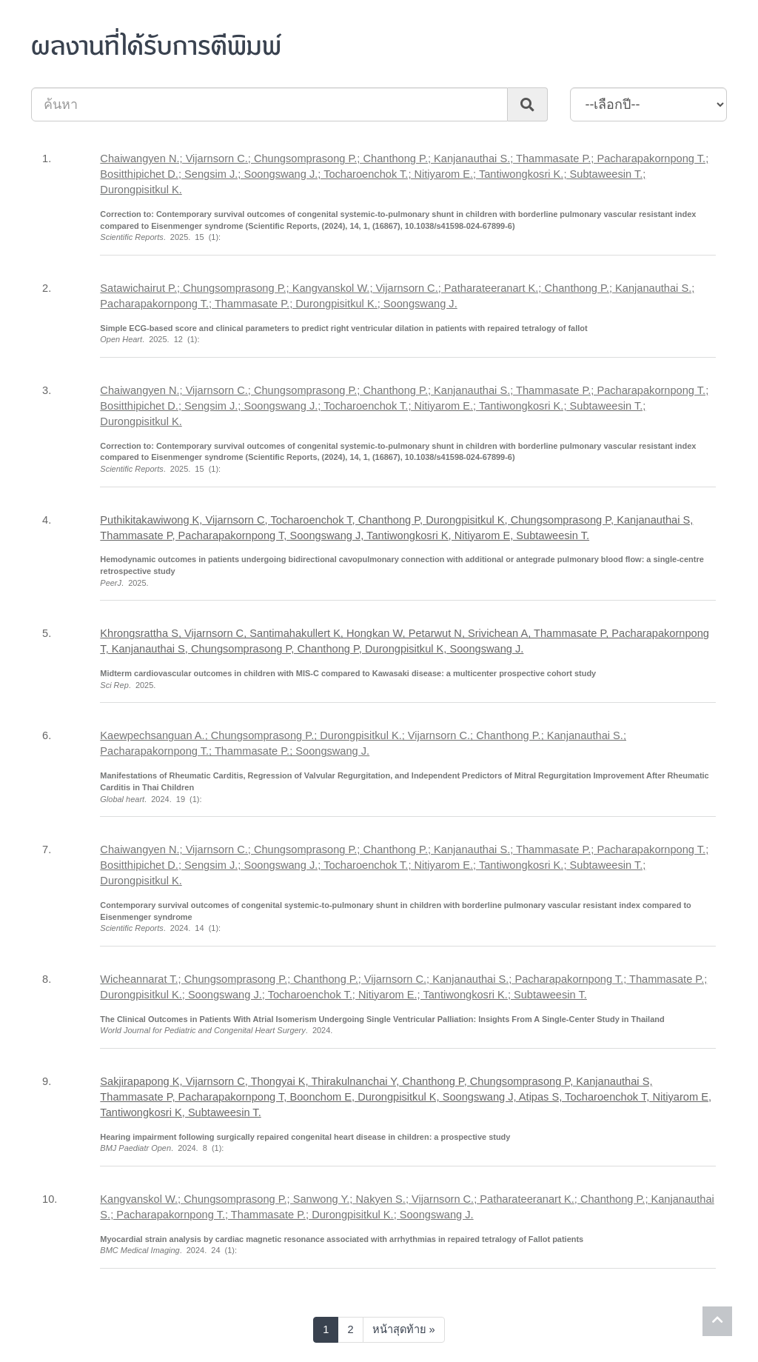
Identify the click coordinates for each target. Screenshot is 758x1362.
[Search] (269, 104)
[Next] (404, 1330)
